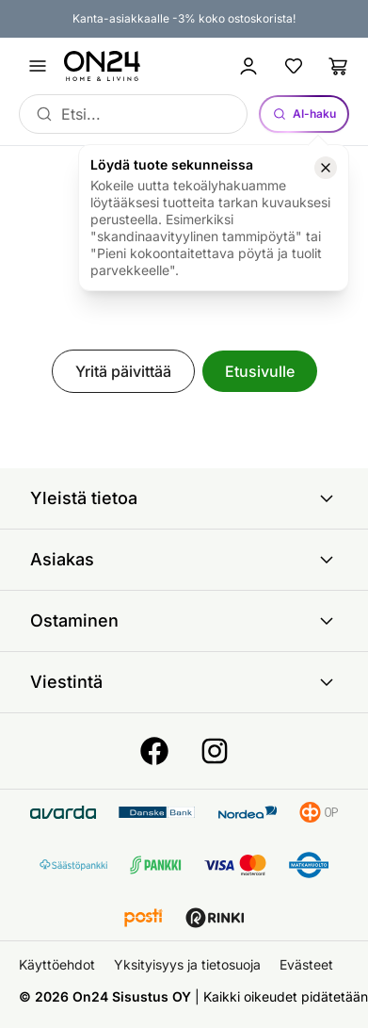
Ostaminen (184, 621)
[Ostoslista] (339, 66)
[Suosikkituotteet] (293, 66)
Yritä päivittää (123, 371)
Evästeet (306, 964)
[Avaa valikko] (37, 66)
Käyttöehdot (57, 964)
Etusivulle (260, 371)
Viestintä (184, 682)
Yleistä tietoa (184, 498)
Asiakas (184, 559)
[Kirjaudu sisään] (248, 66)
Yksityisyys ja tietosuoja (187, 964)
